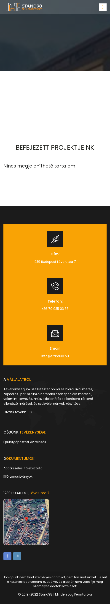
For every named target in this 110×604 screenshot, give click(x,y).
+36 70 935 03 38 (55, 308)
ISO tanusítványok (17, 476)
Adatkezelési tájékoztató (23, 468)
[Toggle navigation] (103, 7)
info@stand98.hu (55, 356)
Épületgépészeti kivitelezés (24, 442)
